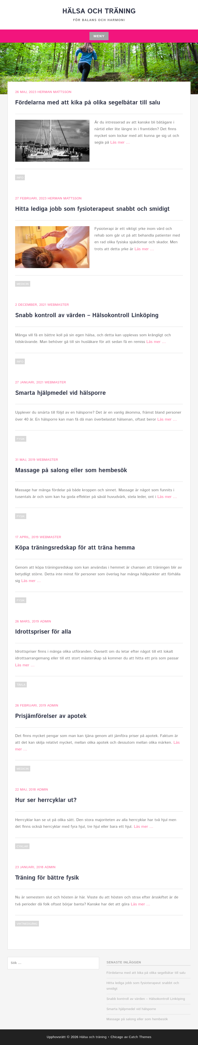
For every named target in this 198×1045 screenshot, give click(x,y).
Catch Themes (140, 1037)
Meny (99, 36)
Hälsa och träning (99, 11)
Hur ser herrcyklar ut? (46, 800)
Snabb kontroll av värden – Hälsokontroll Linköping (87, 315)
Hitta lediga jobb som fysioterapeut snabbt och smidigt (92, 209)
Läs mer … (120, 142)
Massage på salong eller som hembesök (71, 470)
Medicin (23, 284)
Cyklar (22, 846)
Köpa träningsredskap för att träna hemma (75, 548)
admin (45, 621)
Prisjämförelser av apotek (50, 716)
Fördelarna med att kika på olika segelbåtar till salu (87, 102)
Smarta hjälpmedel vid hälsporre (60, 393)
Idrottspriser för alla (43, 632)
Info (20, 178)
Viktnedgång (27, 924)
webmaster (58, 304)
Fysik (21, 439)
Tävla (21, 685)
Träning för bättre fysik (47, 878)
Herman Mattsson (54, 92)
